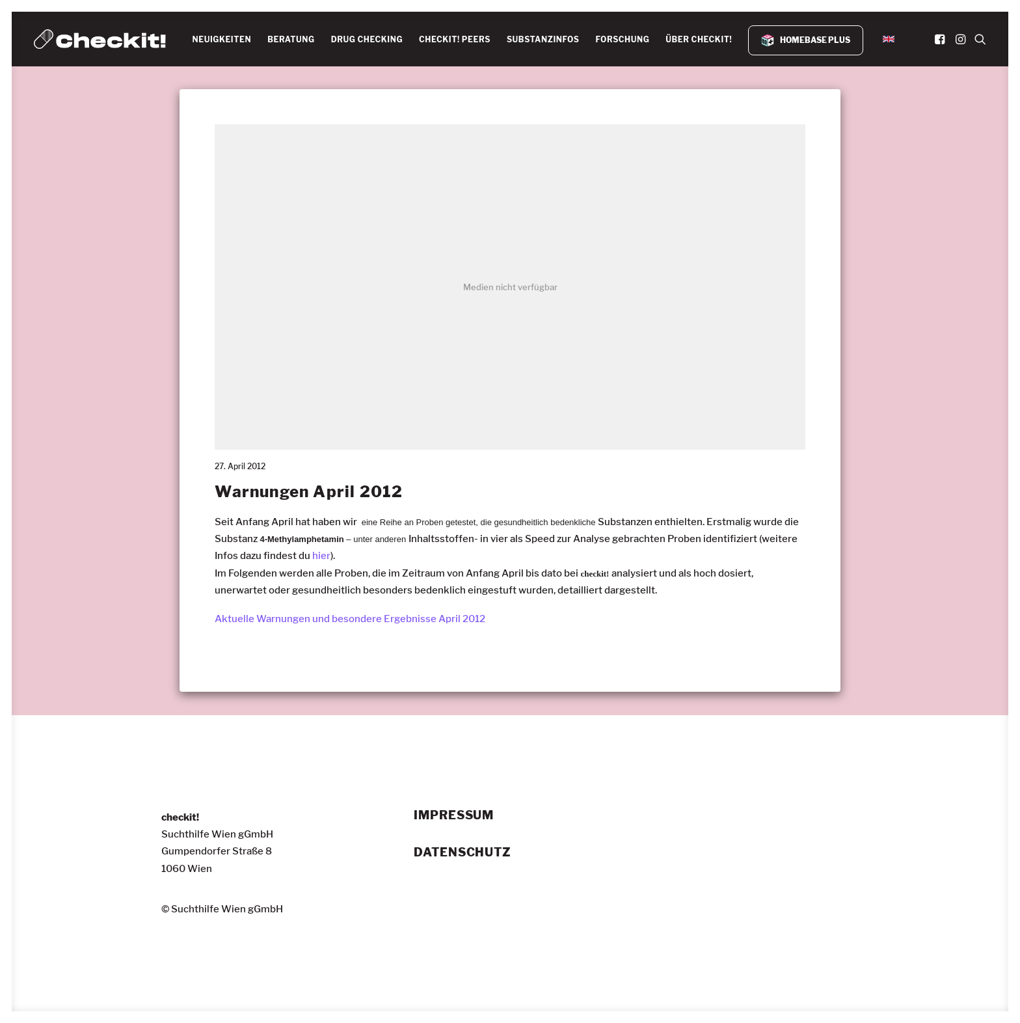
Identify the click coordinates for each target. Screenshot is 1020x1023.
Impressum (454, 815)
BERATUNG (291, 39)
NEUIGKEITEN (221, 39)
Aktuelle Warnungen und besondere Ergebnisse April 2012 (350, 619)
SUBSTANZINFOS (543, 39)
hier (321, 556)
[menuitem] (221, 39)
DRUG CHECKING (367, 39)
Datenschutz (462, 852)
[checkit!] (100, 39)
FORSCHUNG (622, 39)
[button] (941, 39)
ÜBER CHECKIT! (698, 39)
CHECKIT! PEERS (454, 39)
